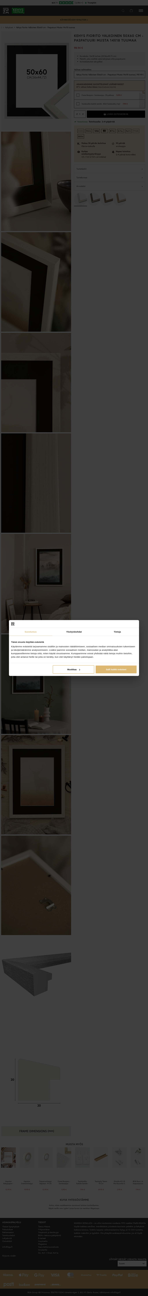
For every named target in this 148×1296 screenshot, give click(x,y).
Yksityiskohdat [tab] (74, 631)
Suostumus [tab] (31, 631)
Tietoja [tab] (117, 631)
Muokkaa (73, 669)
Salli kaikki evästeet (116, 669)
